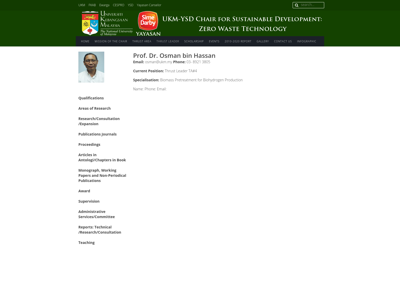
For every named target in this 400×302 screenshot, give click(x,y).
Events (214, 41)
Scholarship (194, 41)
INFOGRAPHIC (306, 41)
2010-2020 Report (238, 41)
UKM (81, 5)
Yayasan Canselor (149, 5)
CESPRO (118, 5)
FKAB (92, 5)
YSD (130, 5)
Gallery (263, 41)
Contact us (283, 41)
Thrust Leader (168, 41)
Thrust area (141, 41)
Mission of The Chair (111, 41)
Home (85, 41)
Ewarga (104, 5)
